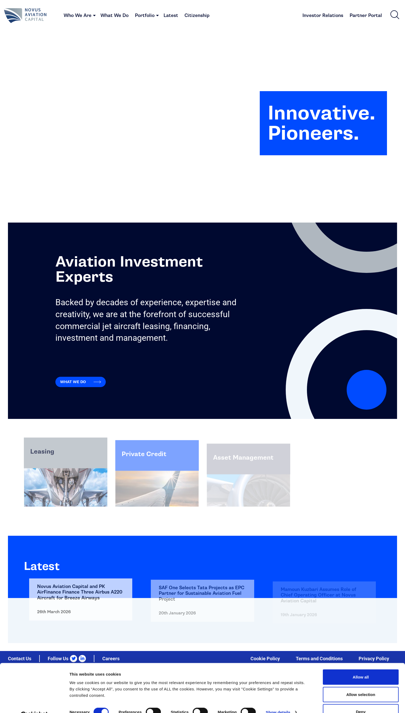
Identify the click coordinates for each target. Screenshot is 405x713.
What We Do (114, 16)
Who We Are (77, 16)
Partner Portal (366, 16)
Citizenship (196, 16)
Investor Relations (322, 16)
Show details (278, 699)
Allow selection (360, 681)
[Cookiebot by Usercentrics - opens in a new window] (34, 703)
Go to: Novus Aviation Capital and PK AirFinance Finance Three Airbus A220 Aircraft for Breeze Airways (81, 642)
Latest (171, 16)
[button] (394, 15)
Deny (361, 699)
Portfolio (145, 16)
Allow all (361, 664)
